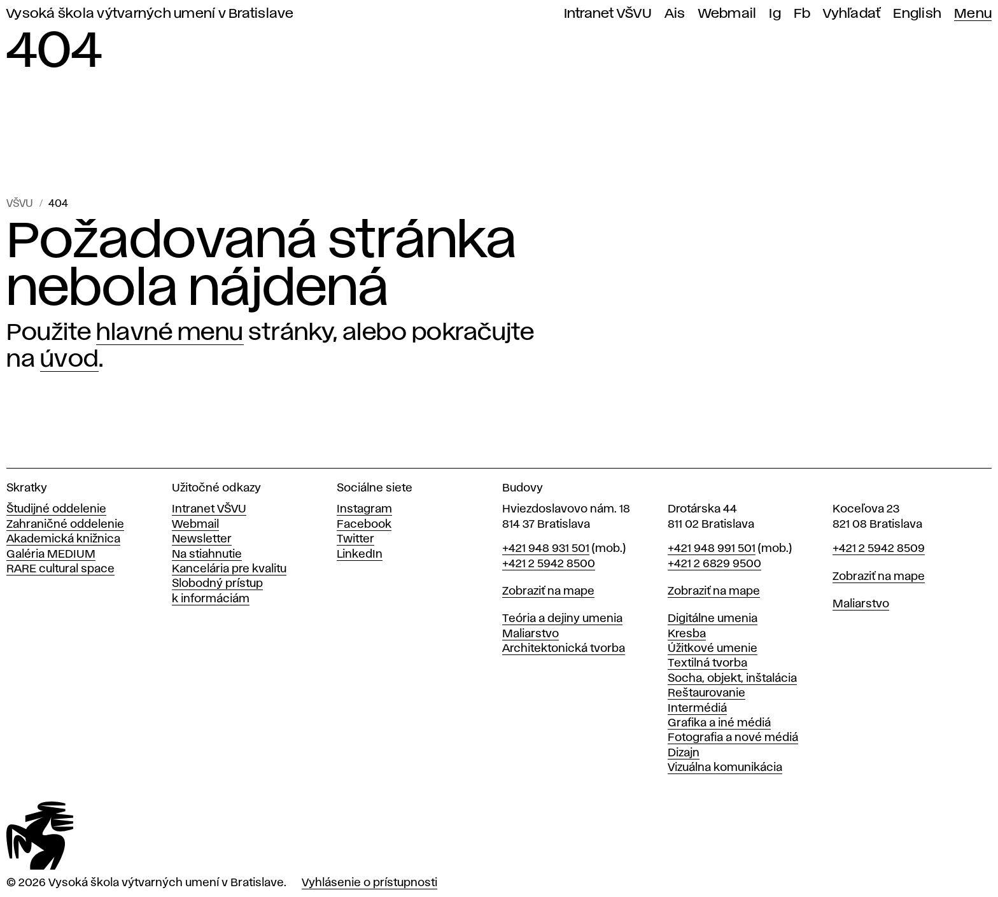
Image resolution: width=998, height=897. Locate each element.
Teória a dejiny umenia (562, 619)
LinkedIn (360, 554)
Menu (973, 14)
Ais (674, 14)
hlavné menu (170, 333)
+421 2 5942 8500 (548, 564)
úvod (69, 360)
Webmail (727, 14)
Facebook (364, 524)
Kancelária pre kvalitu (229, 569)
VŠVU (19, 204)
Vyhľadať (851, 14)
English (917, 14)
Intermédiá (697, 708)
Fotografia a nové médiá (733, 738)
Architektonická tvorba (563, 649)
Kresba (687, 634)
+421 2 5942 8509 (879, 549)
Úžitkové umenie (712, 649)
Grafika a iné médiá (719, 723)
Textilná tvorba (707, 663)
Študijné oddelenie (56, 509)
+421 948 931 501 (545, 549)
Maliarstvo (530, 634)
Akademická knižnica (63, 539)
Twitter (355, 539)
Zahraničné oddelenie (65, 524)
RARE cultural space (60, 569)
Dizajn (683, 753)
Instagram (364, 509)
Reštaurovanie (706, 693)
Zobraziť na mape (548, 591)
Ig (775, 14)
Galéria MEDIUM (50, 554)
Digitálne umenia (712, 619)
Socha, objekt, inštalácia (732, 679)
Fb (802, 14)
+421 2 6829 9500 (714, 564)
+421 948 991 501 (712, 549)
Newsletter (202, 539)
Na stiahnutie (207, 554)
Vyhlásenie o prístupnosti (369, 883)
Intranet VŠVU (608, 14)
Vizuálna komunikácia (725, 768)
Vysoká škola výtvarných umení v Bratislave (150, 14)
